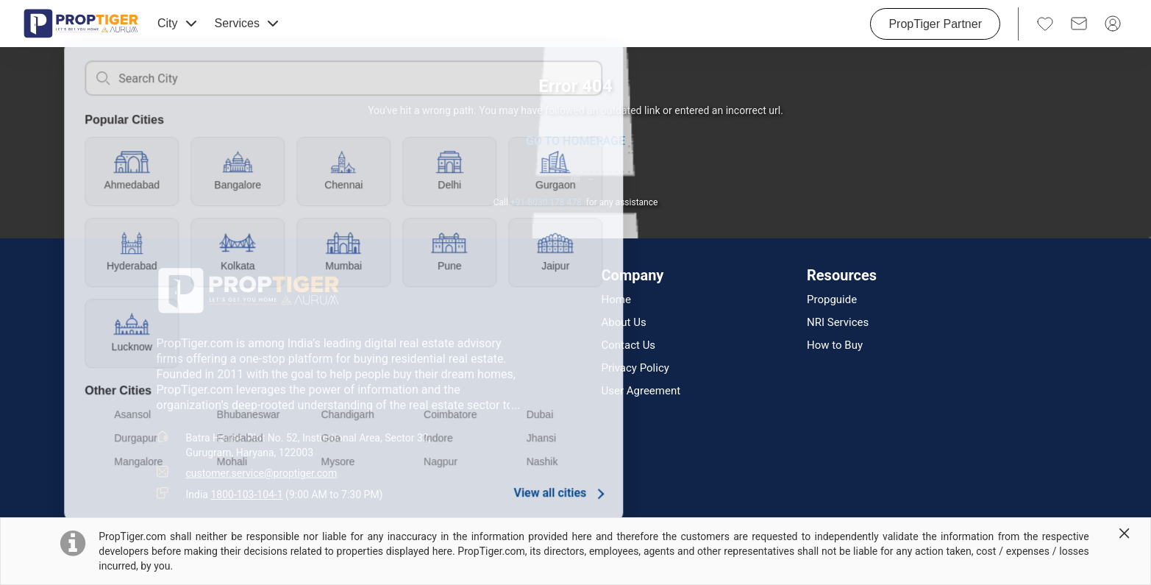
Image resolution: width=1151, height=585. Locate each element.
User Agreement (641, 391)
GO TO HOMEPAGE (575, 141)
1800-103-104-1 (246, 494)
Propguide (832, 299)
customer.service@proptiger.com (262, 473)
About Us (624, 322)
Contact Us (629, 345)
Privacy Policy (635, 368)
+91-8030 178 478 (546, 202)
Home (616, 299)
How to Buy (835, 345)
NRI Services (838, 322)
